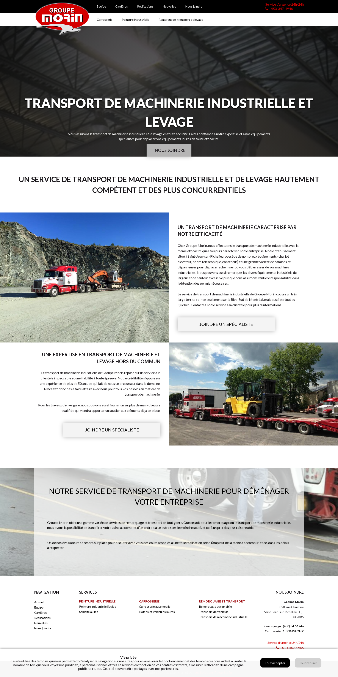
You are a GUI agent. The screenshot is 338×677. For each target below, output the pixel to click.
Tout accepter (275, 663)
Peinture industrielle (135, 19)
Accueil (39, 602)
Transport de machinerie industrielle (223, 617)
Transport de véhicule (213, 612)
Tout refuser (308, 663)
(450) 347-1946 (293, 626)
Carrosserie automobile (155, 607)
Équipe (101, 6)
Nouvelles (169, 6)
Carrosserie (105, 19)
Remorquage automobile (215, 607)
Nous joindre (193, 6)
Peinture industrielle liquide (97, 607)
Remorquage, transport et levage (181, 19)
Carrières (121, 6)
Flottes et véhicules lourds (157, 612)
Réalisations (145, 6)
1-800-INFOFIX (293, 631)
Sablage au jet (88, 612)
